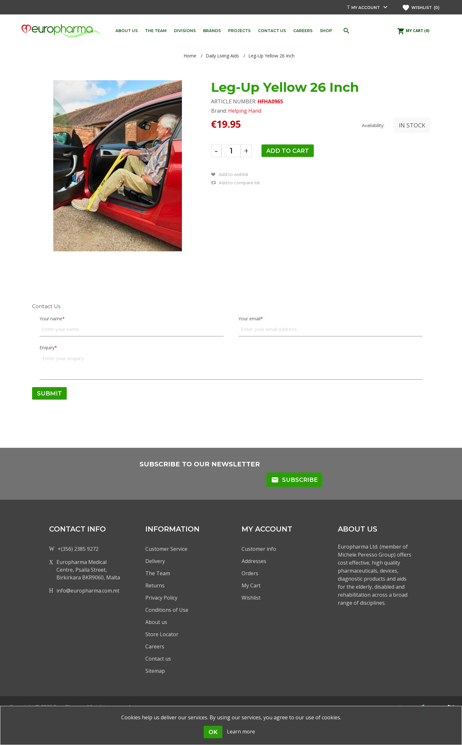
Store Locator (161, 634)
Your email (249, 319)
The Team (157, 573)
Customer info (259, 548)
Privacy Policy (161, 597)
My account (365, 7)
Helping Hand (244, 110)
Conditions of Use (166, 609)
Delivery (155, 561)
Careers (154, 646)
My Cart (251, 585)
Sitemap (155, 670)
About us (156, 622)
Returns (155, 585)
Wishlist (251, 597)
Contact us (158, 658)
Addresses (254, 561)
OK (213, 732)
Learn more (241, 731)
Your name (50, 319)
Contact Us (46, 306)
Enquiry (47, 347)
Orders (250, 573)
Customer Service (166, 548)
